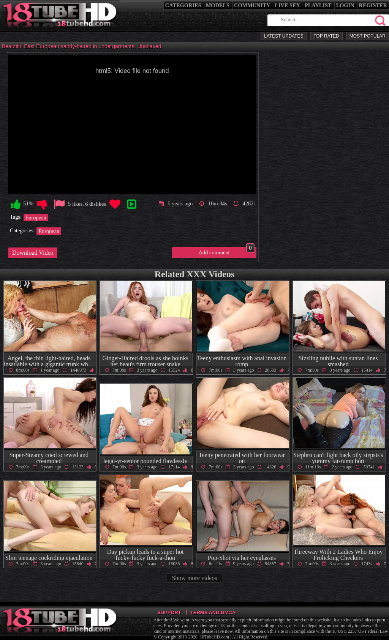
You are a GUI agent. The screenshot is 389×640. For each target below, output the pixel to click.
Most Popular (367, 36)
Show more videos (194, 578)
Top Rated (326, 36)
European (35, 217)
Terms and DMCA (213, 612)
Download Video (33, 252)
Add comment (227, 251)
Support (169, 612)
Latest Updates (283, 36)
